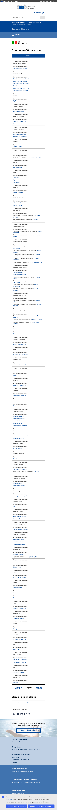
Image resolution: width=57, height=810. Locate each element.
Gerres (15, 598)
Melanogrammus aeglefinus (21, 496)
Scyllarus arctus (17, 146)
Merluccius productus (19, 485)
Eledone (15, 682)
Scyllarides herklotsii (19, 111)
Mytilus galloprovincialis (19, 577)
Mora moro (16, 649)
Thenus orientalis (18, 124)
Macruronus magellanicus (20, 529)
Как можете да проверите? (48, 1)
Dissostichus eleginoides (20, 659)
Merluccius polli (17, 423)
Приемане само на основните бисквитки (41, 806)
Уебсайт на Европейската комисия (22, 771)
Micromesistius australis (20, 365)
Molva (14, 506)
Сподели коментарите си (28, 730)
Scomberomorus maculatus (21, 88)
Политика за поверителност (20, 759)
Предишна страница (18, 687)
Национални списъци (35, 22)
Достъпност (15, 762)
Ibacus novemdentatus (19, 121)
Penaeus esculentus (19, 272)
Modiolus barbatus (18, 587)
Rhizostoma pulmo (18, 334)
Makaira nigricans (18, 192)
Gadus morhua (17, 519)
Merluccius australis (18, 438)
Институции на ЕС (17, 793)
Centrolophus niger (18, 672)
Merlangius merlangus (19, 385)
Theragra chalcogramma (20, 469)
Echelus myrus (17, 567)
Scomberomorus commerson (21, 83)
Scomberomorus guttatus (20, 68)
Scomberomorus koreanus (20, 86)
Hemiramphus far (18, 554)
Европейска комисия (18, 22)
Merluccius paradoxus (19, 544)
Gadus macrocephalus (19, 516)
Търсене (42, 17)
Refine (27, 55)
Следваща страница (38, 687)
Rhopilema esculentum (19, 344)
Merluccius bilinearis (19, 418)
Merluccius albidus (18, 416)
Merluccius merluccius (19, 395)
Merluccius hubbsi (18, 421)
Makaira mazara (17, 205)
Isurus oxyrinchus (36, 157)
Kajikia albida (16, 180)
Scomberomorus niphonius (20, 90)
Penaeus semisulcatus (19, 274)
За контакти (15, 757)
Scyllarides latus (17, 101)
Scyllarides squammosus (20, 136)
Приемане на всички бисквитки (16, 806)
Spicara (15, 375)
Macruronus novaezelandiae (21, 436)
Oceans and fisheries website (20, 742)
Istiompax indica (17, 203)
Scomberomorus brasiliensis (21, 79)
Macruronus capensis (19, 539)
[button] (14, 714)
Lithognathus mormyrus (19, 639)
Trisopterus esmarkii (18, 618)
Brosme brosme (17, 448)
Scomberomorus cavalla (20, 81)
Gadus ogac (16, 406)
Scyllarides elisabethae (19, 134)
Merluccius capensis (19, 542)
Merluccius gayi (17, 483)
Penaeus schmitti (37, 319)
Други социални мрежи (31, 782)
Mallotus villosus (17, 167)
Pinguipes (16, 629)
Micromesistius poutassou (20, 354)
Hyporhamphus (33, 556)
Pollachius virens (18, 459)
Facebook (15, 782)
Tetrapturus (16, 177)
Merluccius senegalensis (20, 425)
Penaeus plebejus (37, 262)
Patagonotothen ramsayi (20, 662)
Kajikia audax (17, 182)
